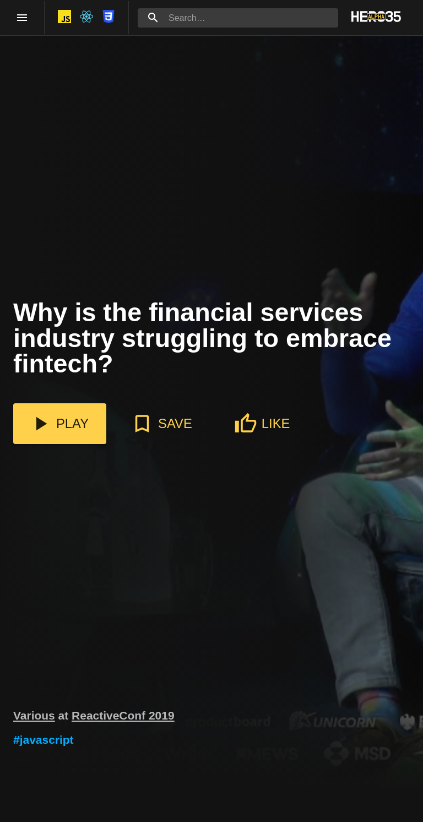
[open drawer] (22, 17)
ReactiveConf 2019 (123, 715)
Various (34, 715)
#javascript (43, 739)
